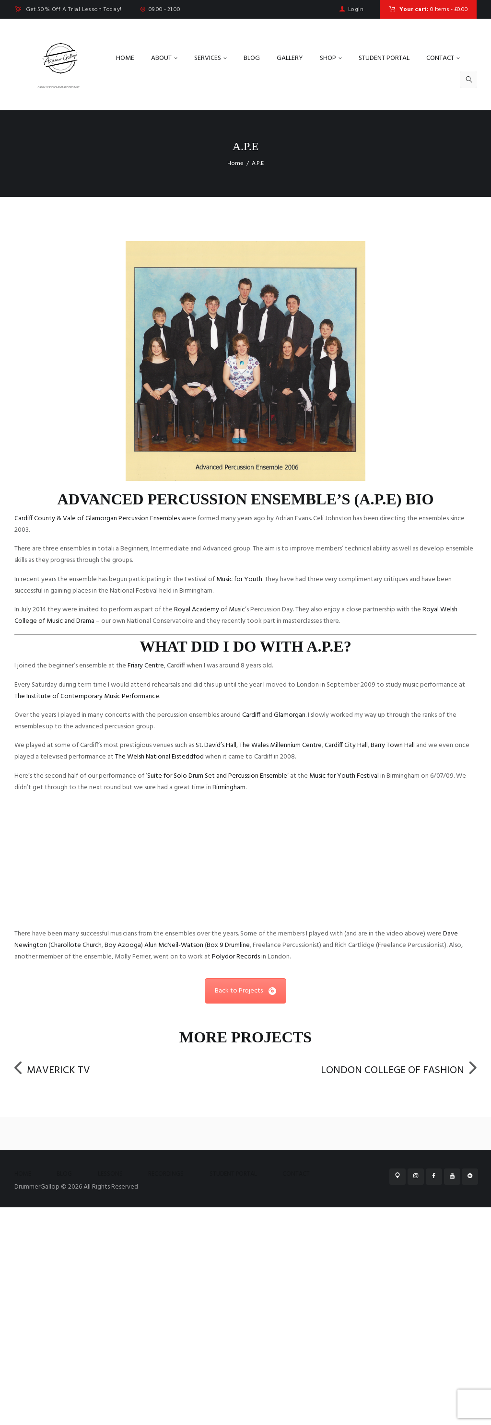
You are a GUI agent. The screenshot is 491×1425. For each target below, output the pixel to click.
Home (235, 163)
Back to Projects (245, 1209)
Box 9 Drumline (228, 1164)
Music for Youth (239, 579)
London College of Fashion (368, 1288)
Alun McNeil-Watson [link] (173, 1164)
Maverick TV (69, 1288)
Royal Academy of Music (209, 609)
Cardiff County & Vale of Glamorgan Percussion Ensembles (97, 518)
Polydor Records (236, 1175)
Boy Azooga (123, 1164)
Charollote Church (76, 1164)
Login (356, 9)
